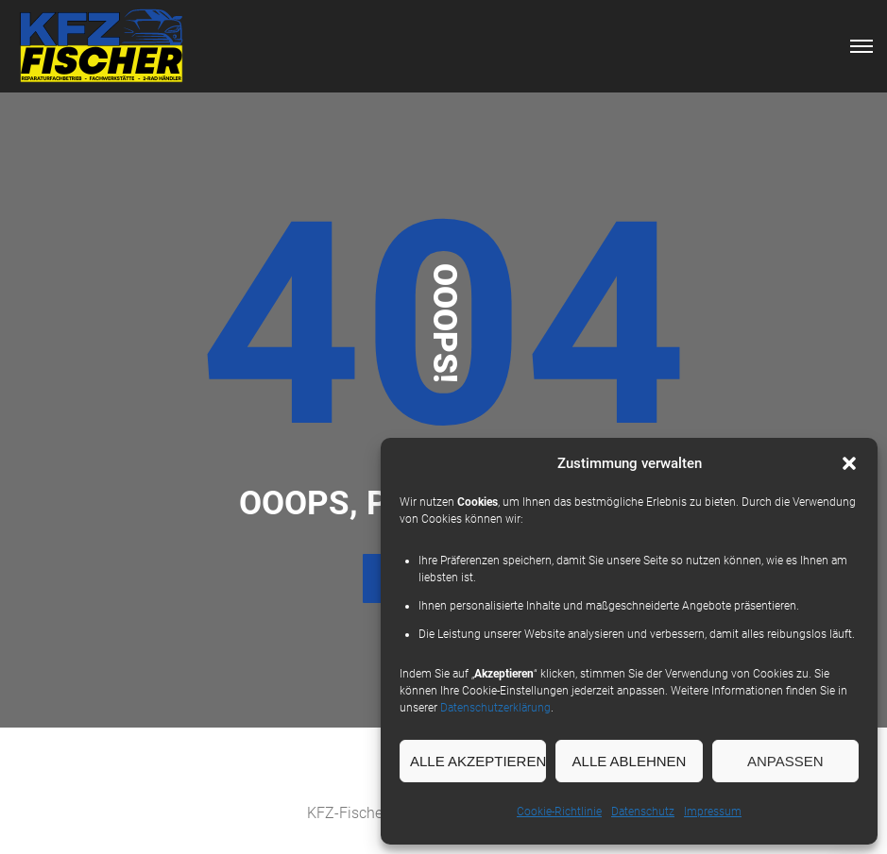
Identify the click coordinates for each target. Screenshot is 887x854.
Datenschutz (642, 811)
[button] (849, 463)
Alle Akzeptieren (478, 761)
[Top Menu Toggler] (861, 46)
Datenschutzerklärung (495, 707)
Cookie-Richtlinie (559, 811)
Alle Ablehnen (629, 761)
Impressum (713, 811)
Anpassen (785, 761)
